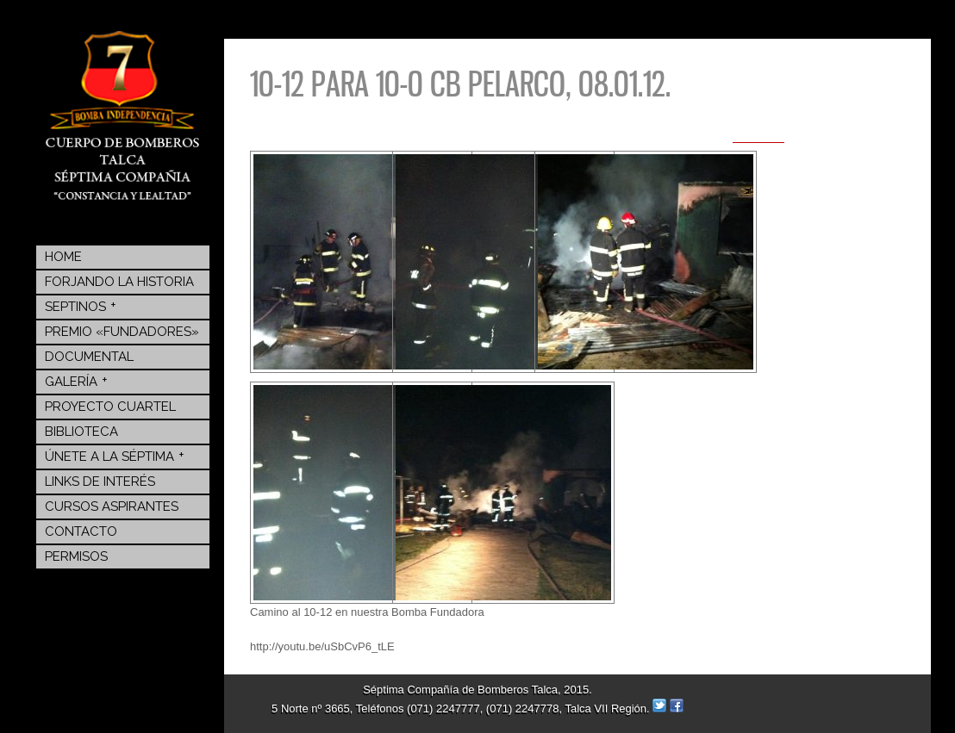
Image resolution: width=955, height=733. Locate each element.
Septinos (80, 305)
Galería (76, 380)
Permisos (76, 556)
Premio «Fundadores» (122, 331)
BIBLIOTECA (81, 431)
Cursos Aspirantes (111, 506)
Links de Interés (100, 481)
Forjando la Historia (119, 281)
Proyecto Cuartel (110, 406)
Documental (89, 356)
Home (63, 256)
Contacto (81, 531)
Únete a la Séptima (114, 455)
